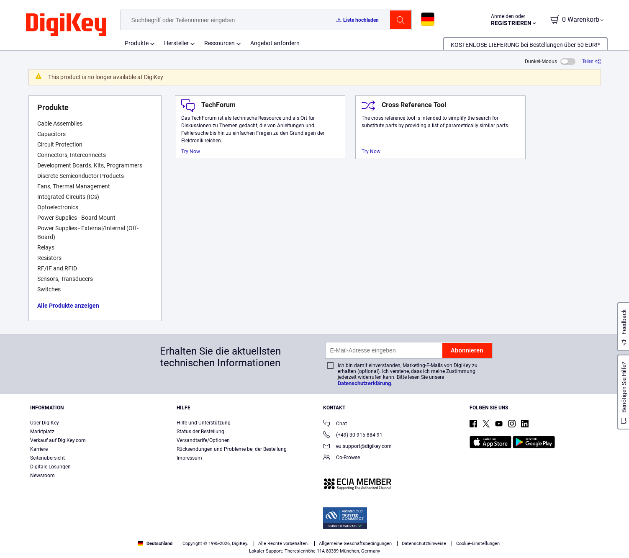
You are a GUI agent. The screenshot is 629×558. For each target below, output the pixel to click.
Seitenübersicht (47, 458)
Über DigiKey (44, 423)
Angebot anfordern (275, 43)
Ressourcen (219, 43)
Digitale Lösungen (50, 467)
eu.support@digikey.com (357, 447)
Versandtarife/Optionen (203, 440)
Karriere (39, 449)
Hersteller (176, 43)
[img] (66, 25)
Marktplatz (42, 432)
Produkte (137, 43)
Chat (335, 424)
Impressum (189, 458)
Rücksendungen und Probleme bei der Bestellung (232, 449)
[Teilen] (591, 61)
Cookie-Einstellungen (478, 543)
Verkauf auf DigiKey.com (58, 440)
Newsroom (42, 475)
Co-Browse (341, 458)
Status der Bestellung (200, 432)
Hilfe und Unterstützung (204, 423)
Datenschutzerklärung (364, 383)
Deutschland (155, 543)
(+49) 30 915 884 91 (353, 436)
